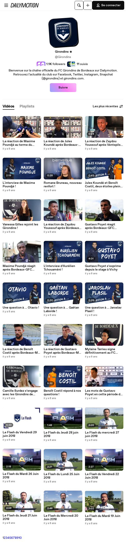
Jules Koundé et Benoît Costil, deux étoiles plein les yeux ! (102, 184)
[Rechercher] (79, 5)
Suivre (63, 88)
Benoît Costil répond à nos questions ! (62, 392)
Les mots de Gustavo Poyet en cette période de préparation (103, 392)
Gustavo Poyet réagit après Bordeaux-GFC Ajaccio (100, 226)
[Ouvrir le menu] (6, 5)
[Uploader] (87, 5)
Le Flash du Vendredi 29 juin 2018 (20, 434)
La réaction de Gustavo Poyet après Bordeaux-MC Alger (62, 351)
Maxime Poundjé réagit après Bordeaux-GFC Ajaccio (19, 267)
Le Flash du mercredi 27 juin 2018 (102, 434)
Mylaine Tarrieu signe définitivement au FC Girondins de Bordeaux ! (101, 351)
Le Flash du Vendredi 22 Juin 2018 (102, 476)
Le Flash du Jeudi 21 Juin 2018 (20, 517)
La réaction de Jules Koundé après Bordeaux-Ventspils (61, 143)
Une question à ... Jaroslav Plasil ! (103, 309)
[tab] (8, 106)
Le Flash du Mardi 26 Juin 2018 (21, 475)
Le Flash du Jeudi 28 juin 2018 (61, 434)
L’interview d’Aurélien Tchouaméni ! (59, 267)
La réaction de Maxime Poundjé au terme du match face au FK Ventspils (19, 143)
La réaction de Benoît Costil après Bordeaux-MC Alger (21, 351)
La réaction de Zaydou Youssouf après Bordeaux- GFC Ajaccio (62, 226)
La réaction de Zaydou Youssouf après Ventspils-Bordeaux (103, 143)
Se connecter (108, 5)
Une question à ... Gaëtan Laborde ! (61, 309)
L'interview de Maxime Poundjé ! (19, 184)
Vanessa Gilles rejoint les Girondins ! (20, 226)
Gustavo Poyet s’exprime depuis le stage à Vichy (103, 267)
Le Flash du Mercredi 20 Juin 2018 (61, 517)
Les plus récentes (108, 106)
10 (20, 538)
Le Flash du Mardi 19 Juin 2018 (102, 517)
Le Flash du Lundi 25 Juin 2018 (61, 476)
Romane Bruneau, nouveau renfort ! (63, 184)
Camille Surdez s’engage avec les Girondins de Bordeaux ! (20, 392)
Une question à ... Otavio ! (21, 307)
